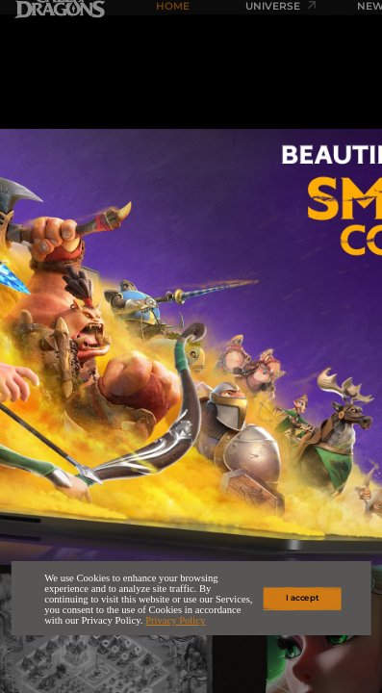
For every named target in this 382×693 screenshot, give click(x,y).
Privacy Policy (175, 620)
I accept (302, 598)
